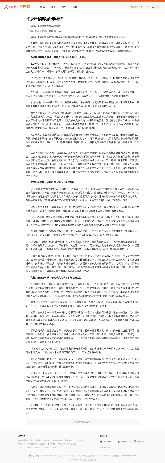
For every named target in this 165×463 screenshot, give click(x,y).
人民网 (20, 448)
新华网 (54, 448)
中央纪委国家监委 (25, 440)
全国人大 (78, 440)
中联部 (47, 440)
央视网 (46, 448)
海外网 (37, 448)
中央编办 (21, 444)
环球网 (29, 448)
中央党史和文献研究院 (67, 444)
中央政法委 (57, 440)
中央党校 (51, 444)
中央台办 (68, 440)
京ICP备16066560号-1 (67, 456)
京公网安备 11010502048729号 (45, 456)
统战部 (38, 440)
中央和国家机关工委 (36, 444)
